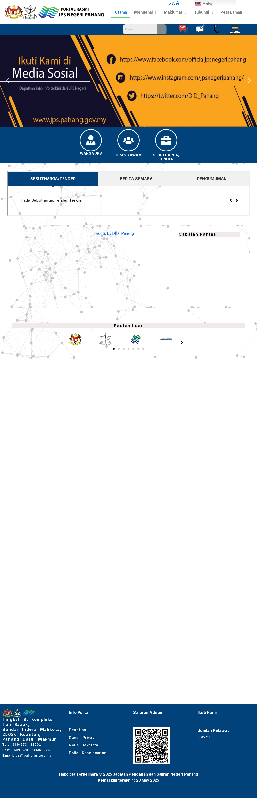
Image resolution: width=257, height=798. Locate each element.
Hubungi (203, 12)
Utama (121, 12)
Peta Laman (231, 12)
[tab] (53, 179)
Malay (204, 4)
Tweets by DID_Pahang (113, 233)
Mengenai (145, 12)
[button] (8, 80)
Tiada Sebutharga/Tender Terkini (51, 200)
